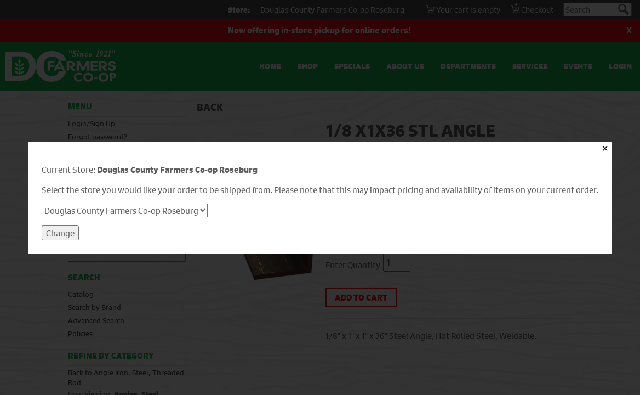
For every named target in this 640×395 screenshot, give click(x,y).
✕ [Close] (605, 148)
